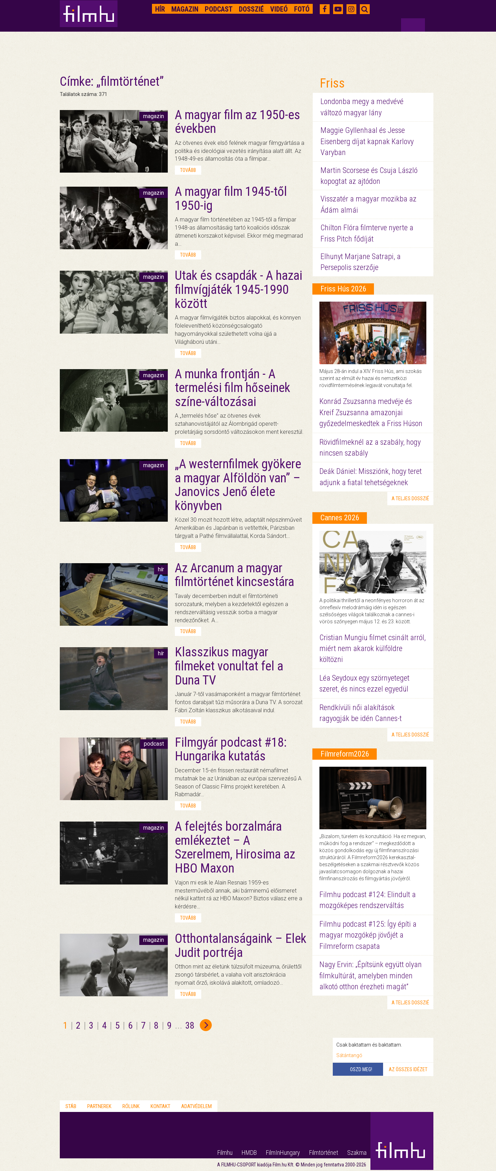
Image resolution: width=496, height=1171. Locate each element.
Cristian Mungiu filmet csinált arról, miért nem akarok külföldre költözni (372, 648)
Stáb (70, 1106)
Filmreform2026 (344, 753)
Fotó (302, 9)
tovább (188, 170)
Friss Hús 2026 (343, 288)
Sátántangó (349, 1055)
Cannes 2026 (340, 517)
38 (190, 1025)
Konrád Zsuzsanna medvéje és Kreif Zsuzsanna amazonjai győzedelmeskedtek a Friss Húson (370, 412)
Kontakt (160, 1106)
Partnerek (99, 1106)
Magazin (184, 9)
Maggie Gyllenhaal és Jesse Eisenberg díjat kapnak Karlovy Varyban (367, 141)
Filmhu (225, 1152)
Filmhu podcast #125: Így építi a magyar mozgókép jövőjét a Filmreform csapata (367, 935)
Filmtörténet (323, 1152)
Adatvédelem (196, 1106)
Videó (279, 9)
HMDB (249, 1152)
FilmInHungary (283, 1152)
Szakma (357, 1152)
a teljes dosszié (410, 498)
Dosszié (251, 9)
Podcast (219, 9)
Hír (160, 9)
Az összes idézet (408, 1069)
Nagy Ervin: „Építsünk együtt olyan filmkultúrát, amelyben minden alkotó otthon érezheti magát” (370, 975)
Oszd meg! (361, 1069)
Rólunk (131, 1106)
